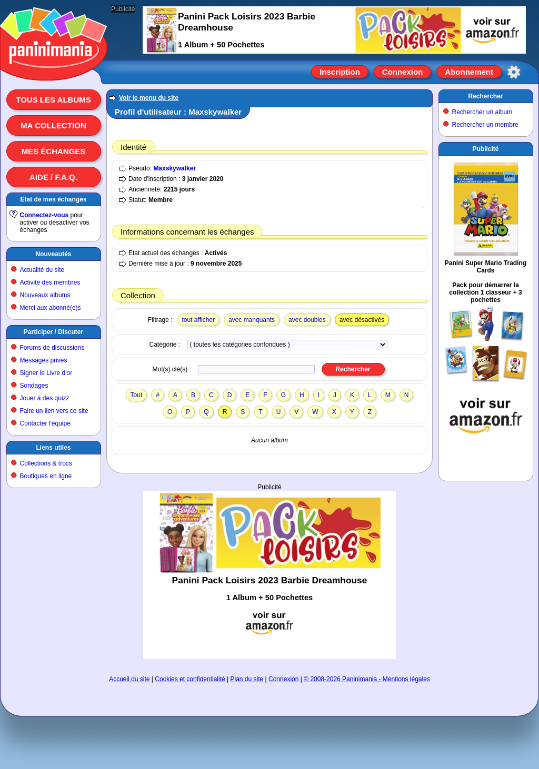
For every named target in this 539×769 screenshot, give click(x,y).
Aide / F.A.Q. (53, 177)
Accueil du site (129, 679)
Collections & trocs (46, 463)
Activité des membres (50, 282)
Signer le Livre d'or (46, 373)
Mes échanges (54, 151)
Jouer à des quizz (44, 398)
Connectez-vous (44, 215)
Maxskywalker (174, 168)
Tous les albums (53, 99)
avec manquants (251, 319)
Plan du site (247, 679)
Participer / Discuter (53, 332)
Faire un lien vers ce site (54, 410)
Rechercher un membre (485, 124)
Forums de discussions (52, 347)
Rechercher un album (482, 112)
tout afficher (198, 319)
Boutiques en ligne (46, 476)
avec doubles (307, 319)
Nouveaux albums (45, 295)
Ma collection (53, 125)
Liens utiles (53, 447)
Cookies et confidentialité (190, 679)
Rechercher (485, 96)
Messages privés (43, 360)
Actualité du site (42, 270)
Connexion (402, 71)
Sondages (34, 385)
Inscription (340, 71)
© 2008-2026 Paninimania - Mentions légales (367, 679)
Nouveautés (53, 254)
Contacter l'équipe (45, 423)
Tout (137, 395)
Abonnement (469, 71)
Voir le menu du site (148, 98)
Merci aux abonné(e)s (50, 307)
